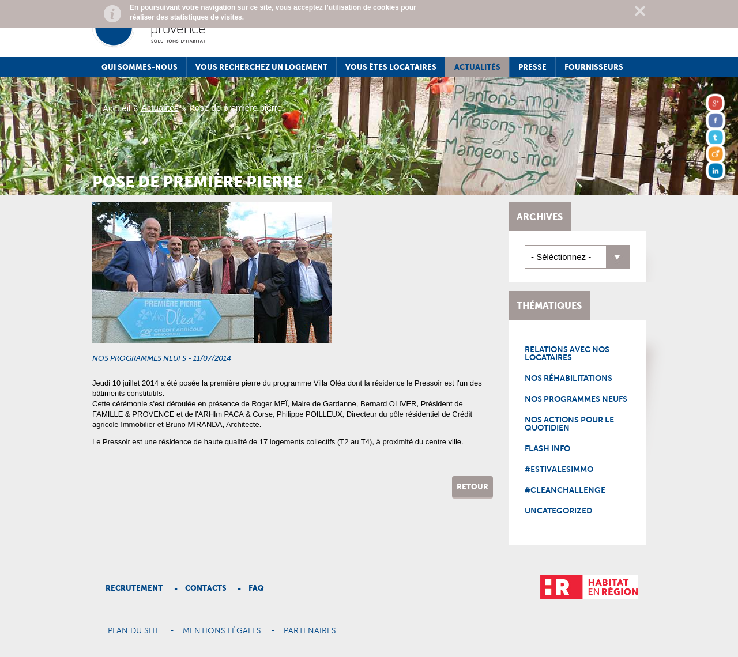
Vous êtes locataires (390, 67)
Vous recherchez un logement (261, 67)
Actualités (477, 67)
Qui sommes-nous (139, 67)
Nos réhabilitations (568, 378)
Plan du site (134, 631)
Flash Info (547, 448)
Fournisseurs (593, 67)
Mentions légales (222, 631)
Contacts (206, 588)
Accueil (116, 108)
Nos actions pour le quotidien (569, 424)
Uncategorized (558, 511)
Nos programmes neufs (576, 399)
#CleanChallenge (565, 490)
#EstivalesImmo (559, 469)
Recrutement (134, 588)
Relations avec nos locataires (567, 353)
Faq (256, 588)
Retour (472, 486)
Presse (532, 67)
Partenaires (310, 631)
